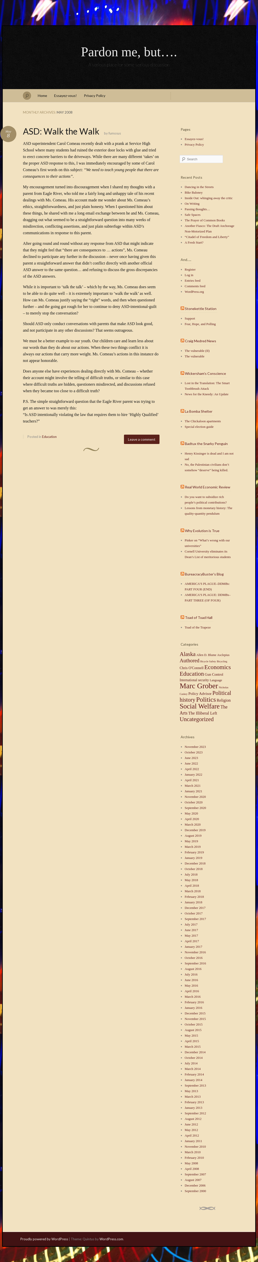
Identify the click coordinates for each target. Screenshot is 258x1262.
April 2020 (192, 819)
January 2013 (193, 1108)
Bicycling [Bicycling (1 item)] (222, 661)
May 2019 (191, 841)
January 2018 (193, 902)
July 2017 (191, 924)
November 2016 (195, 952)
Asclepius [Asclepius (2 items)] (223, 655)
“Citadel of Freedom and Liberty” (207, 237)
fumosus (115, 133)
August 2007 (193, 1180)
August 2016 (193, 969)
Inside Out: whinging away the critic (209, 198)
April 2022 (192, 769)
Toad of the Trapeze (198, 627)
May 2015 (191, 1035)
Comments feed (195, 286)
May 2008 (191, 1163)
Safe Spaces (192, 215)
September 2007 (195, 1174)
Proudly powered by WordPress (44, 1239)
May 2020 (191, 813)
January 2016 (193, 1008)
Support (190, 318)
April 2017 (192, 941)
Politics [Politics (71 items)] (206, 699)
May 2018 (191, 880)
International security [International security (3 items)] (194, 680)
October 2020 (194, 802)
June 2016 (191, 980)
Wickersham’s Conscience (205, 373)
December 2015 (195, 1013)
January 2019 (193, 858)
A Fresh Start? (194, 242)
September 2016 (195, 963)
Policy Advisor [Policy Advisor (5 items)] (200, 693)
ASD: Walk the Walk (61, 131)
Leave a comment (141, 439)
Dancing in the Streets (199, 187)
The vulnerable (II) (197, 351)
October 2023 (194, 752)
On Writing (192, 203)
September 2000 (195, 1191)
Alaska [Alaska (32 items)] (188, 654)
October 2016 (194, 958)
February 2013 (194, 1102)
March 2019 (193, 847)
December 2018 (195, 863)
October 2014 (194, 1058)
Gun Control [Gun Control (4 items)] (214, 674)
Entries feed (192, 280)
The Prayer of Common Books (205, 220)
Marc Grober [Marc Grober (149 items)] (199, 686)
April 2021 (192, 780)
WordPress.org (194, 292)
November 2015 (195, 1019)
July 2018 (191, 874)
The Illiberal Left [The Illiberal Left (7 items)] (202, 713)
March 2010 (193, 1152)
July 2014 (191, 1063)
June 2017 (191, 930)
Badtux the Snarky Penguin (206, 443)
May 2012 (191, 1130)
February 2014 (194, 1074)
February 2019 (194, 852)
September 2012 (195, 1113)
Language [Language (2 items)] (216, 680)
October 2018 (194, 869)
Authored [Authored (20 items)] (190, 660)
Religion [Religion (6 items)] (224, 700)
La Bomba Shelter (198, 411)
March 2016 (193, 996)
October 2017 (194, 913)
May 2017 (191, 935)
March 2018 (193, 891)
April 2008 (192, 1169)
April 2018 (192, 885)
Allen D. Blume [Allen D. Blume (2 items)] (206, 655)
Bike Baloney (194, 192)
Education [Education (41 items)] (192, 673)
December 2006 (195, 1185)
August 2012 (193, 1119)
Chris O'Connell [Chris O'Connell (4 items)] (192, 668)
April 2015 (192, 1041)
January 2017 (193, 947)
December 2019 (195, 830)
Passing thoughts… (197, 209)
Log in (189, 275)
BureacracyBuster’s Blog (204, 574)
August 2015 (193, 1030)
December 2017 (195, 908)
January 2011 (193, 1141)
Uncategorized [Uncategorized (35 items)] (197, 719)
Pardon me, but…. (129, 52)
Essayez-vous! (65, 95)
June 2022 (191, 763)
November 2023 (195, 747)
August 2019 (193, 835)
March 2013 (193, 1096)
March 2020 (193, 824)
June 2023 (191, 758)
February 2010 (194, 1158)
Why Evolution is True (202, 531)
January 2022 (193, 774)
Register (190, 269)
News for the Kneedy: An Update (207, 394)
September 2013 (195, 1085)
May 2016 (191, 985)
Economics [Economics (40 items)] (217, 667)
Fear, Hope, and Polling (200, 324)
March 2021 (193, 785)
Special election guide (199, 427)
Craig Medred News (200, 341)
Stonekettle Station (200, 308)
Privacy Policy (94, 95)
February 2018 (194, 897)
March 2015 (193, 1046)
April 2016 (192, 991)
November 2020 (195, 797)
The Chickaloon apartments (203, 421)
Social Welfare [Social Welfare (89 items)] (200, 706)
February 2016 (194, 1002)
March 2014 (193, 1069)
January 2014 (193, 1080)
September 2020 (195, 808)
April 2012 (192, 1135)
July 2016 (191, 974)
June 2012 (191, 1124)
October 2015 (194, 1024)
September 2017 (195, 919)
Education (49, 437)
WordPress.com (111, 1239)
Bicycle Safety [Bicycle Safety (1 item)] (208, 661)
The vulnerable (194, 356)
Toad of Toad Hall (198, 617)
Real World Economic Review (207, 487)
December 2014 (195, 1052)
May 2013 (191, 1091)
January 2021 (193, 791)
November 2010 (195, 1146)
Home (42, 95)
